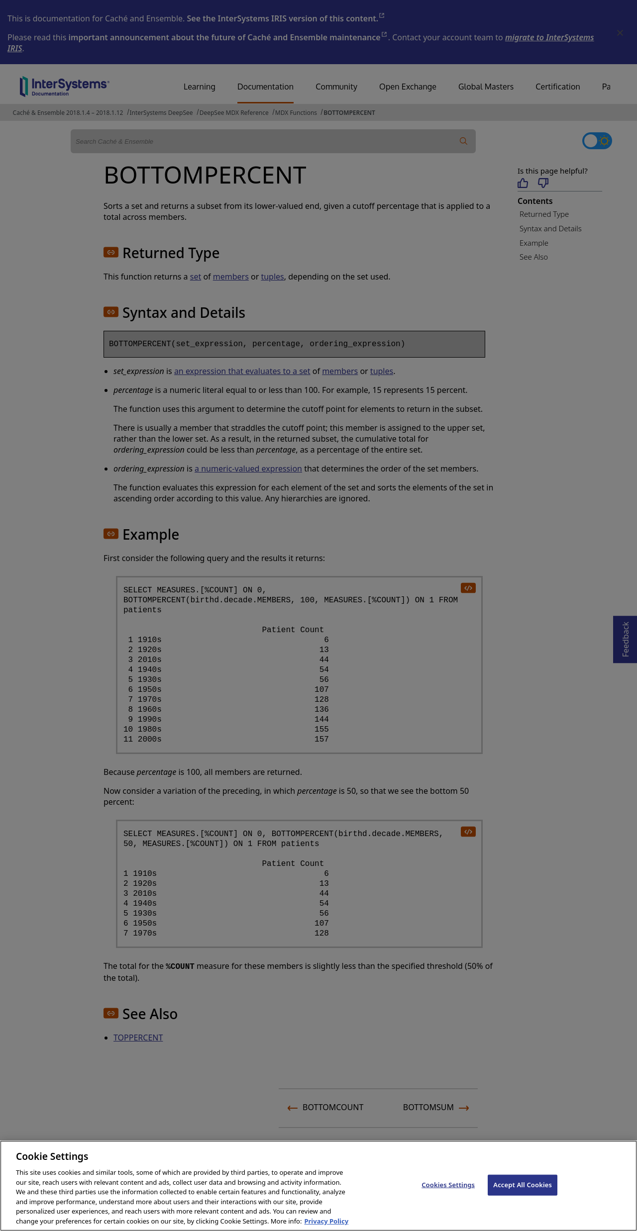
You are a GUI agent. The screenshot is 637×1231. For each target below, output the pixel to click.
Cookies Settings (448, 1195)
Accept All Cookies (522, 1195)
